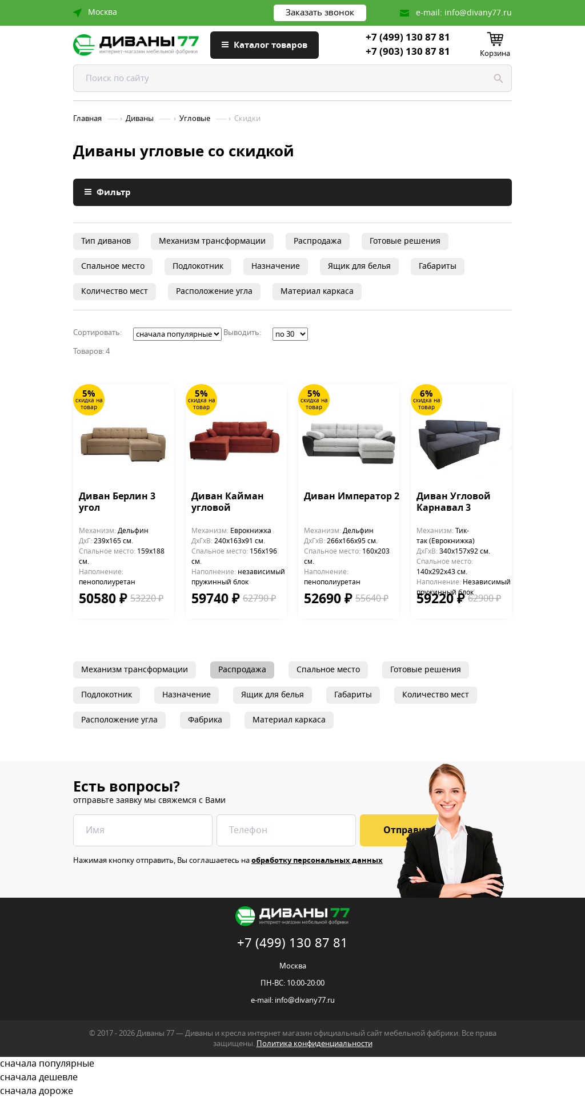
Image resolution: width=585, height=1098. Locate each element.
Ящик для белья (359, 266)
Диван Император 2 (351, 497)
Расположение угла (214, 291)
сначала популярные (292, 1064)
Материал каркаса (317, 291)
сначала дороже (292, 1091)
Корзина (495, 53)
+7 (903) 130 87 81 (408, 52)
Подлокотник (198, 266)
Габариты (437, 266)
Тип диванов (106, 241)
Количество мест (114, 291)
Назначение (275, 266)
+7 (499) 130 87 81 (408, 37)
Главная (87, 119)
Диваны (140, 119)
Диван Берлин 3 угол (117, 503)
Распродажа (318, 241)
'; (177, 334)
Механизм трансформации (212, 241)
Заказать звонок (320, 12)
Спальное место (113, 266)
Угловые (194, 119)
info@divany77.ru (478, 13)
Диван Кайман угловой (227, 503)
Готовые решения (405, 241)
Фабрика (205, 720)
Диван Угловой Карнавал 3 (453, 503)
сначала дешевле (292, 1077)
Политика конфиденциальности (314, 1043)
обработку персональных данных (317, 860)
